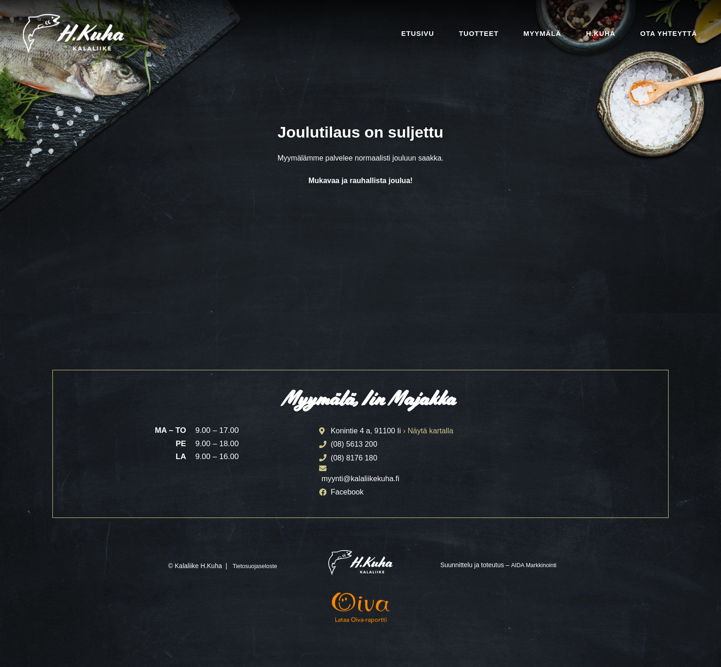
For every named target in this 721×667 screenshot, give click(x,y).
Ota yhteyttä (668, 33)
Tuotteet (478, 33)
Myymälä (542, 33)
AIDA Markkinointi (533, 567)
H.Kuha (600, 33)
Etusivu (417, 33)
